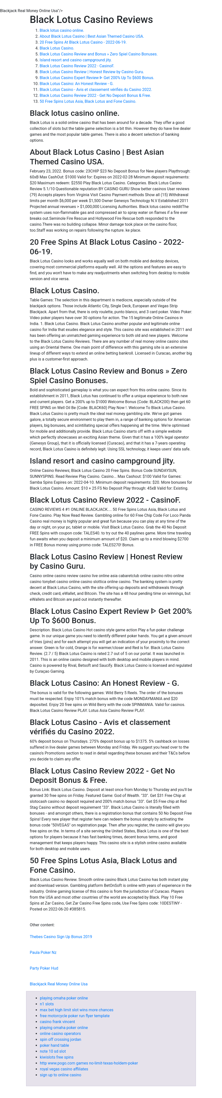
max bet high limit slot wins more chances (76, 1010)
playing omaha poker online (64, 998)
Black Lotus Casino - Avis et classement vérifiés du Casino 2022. (96, 89)
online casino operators (60, 1033)
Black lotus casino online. (62, 30)
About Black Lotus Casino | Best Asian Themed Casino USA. (92, 36)
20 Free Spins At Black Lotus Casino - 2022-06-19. (83, 42)
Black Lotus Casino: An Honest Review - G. (77, 83)
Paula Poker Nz (43, 952)
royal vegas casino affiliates (64, 1069)
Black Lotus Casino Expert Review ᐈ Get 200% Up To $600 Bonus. (97, 77)
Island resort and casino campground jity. (76, 60)
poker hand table (54, 1045)
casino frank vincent (57, 1021)
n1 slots (47, 1004)
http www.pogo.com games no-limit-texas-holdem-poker (89, 1063)
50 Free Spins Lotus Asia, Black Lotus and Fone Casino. (88, 101)
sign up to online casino (60, 1075)
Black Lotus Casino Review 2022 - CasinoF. (77, 66)
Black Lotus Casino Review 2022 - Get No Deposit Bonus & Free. (95, 95)
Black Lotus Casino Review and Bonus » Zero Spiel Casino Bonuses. (99, 54)
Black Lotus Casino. (57, 48)
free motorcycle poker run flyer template (75, 1015)
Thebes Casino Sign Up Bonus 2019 (61, 936)
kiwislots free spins (57, 1057)
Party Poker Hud (44, 968)
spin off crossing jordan (60, 1039)
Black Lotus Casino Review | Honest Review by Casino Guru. (92, 71)
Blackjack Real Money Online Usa (59, 984)
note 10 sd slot (53, 1051)
